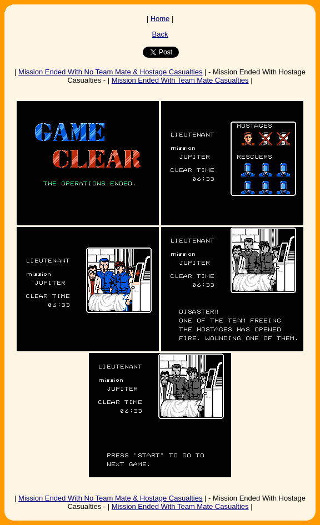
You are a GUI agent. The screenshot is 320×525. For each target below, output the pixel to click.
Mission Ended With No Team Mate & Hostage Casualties (110, 72)
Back (160, 34)
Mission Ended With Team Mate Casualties (180, 80)
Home (160, 18)
